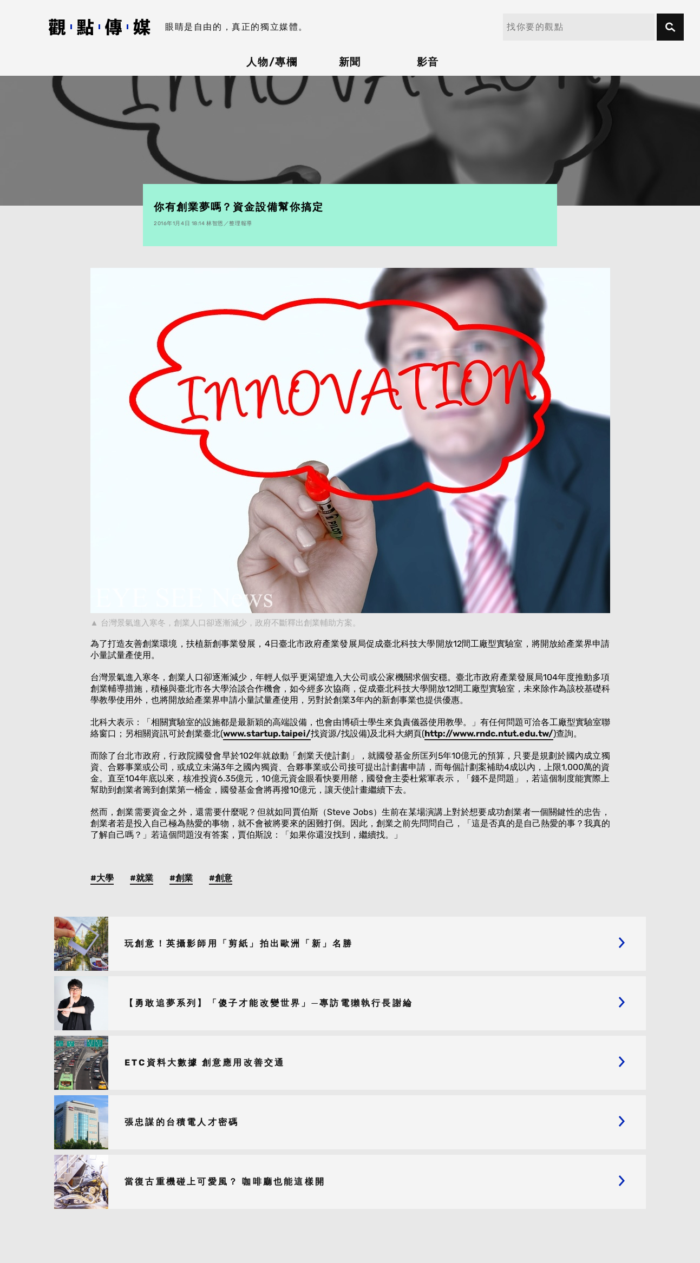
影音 (428, 62)
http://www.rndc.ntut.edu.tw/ (488, 733)
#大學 (102, 878)
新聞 (350, 62)
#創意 (220, 878)
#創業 (181, 878)
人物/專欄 (272, 62)
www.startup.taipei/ (267, 733)
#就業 (141, 878)
